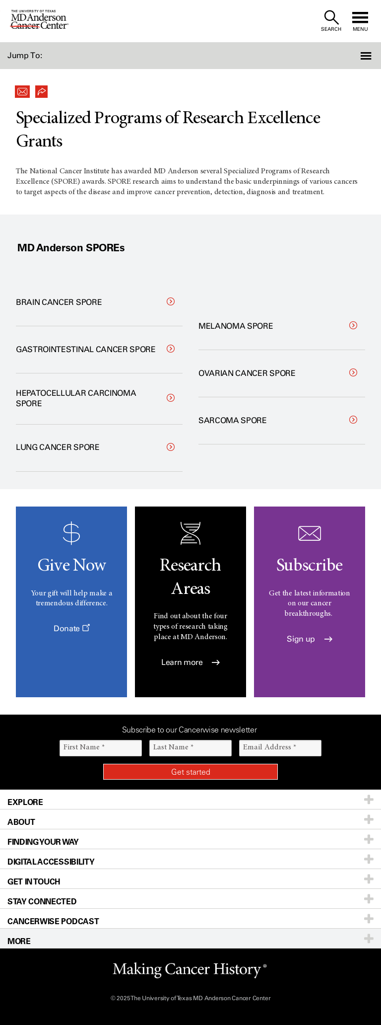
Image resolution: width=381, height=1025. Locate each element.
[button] (352, 55)
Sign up (309, 639)
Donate (71, 628)
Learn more (190, 662)
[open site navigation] (360, 21)
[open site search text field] (331, 21)
